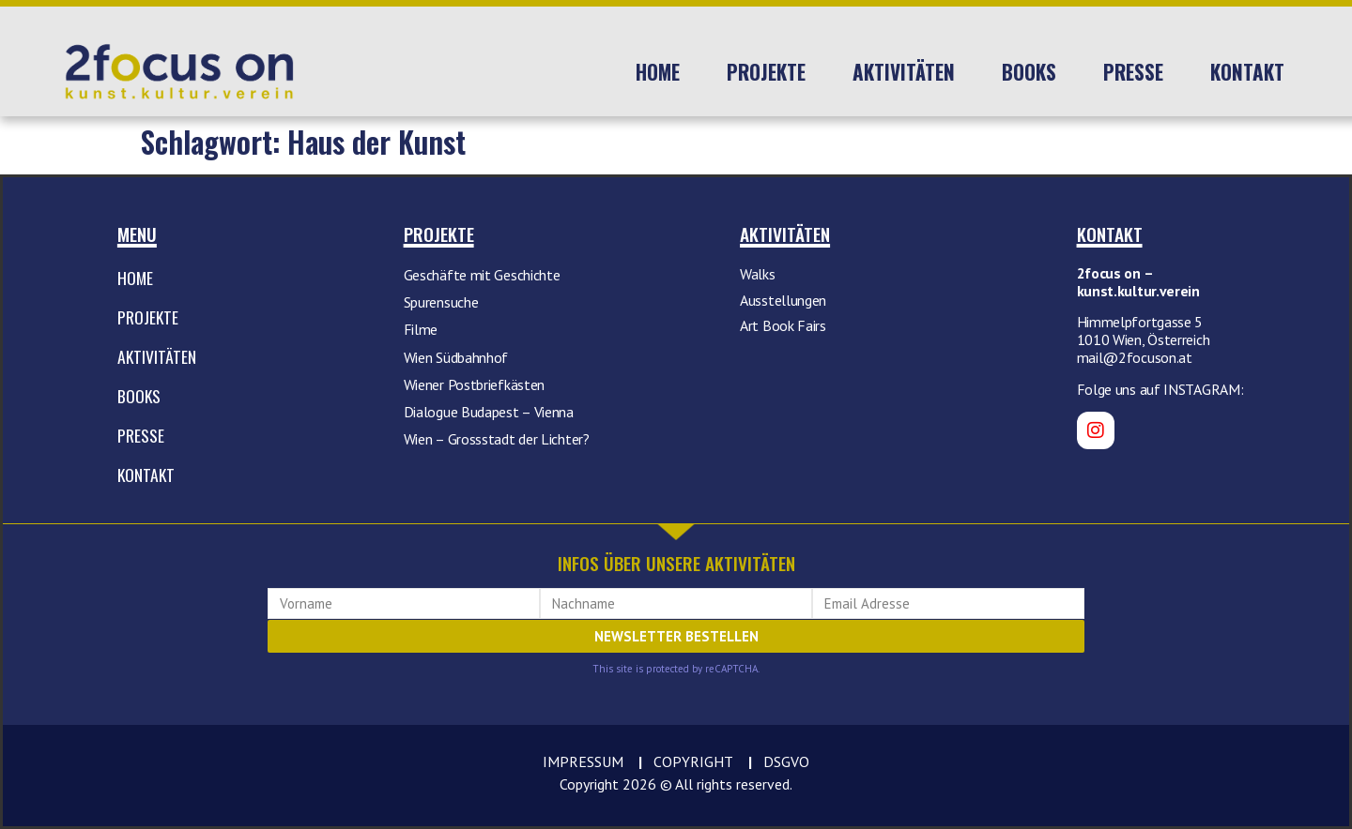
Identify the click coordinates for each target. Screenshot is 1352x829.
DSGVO (786, 761)
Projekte (766, 71)
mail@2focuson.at (1134, 357)
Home (658, 71)
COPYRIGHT (693, 761)
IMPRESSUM (583, 761)
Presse (1133, 71)
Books (1029, 71)
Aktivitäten (904, 71)
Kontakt (1247, 71)
